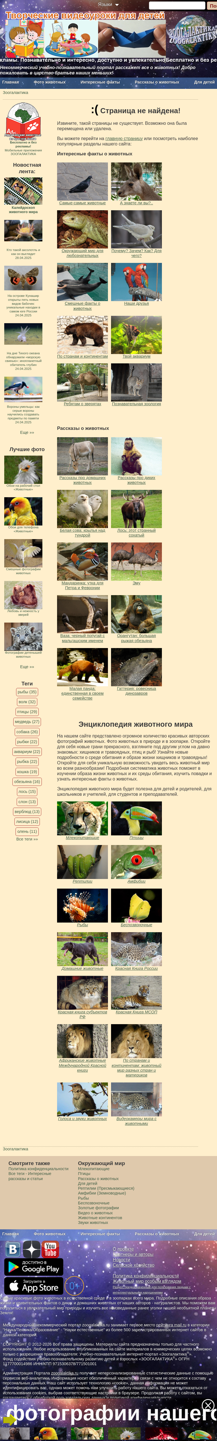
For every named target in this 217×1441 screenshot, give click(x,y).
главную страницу (124, 138)
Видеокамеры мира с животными (136, 1121)
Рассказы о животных (157, 82)
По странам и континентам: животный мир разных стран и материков (136, 1067)
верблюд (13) (27, 811)
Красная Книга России (136, 968)
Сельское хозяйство (133, 1265)
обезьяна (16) (27, 781)
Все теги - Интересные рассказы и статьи (29, 1176)
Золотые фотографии (98, 1208)
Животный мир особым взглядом (147, 1281)
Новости (121, 1259)
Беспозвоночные (136, 925)
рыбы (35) (27, 692)
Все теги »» (27, 839)
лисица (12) (27, 821)
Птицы (136, 837)
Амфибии (136, 881)
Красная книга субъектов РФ (82, 1014)
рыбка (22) (27, 761)
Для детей (204, 82)
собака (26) (27, 732)
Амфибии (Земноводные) (102, 1193)
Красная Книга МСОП (136, 1012)
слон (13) (27, 801)
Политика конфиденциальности (38, 1168)
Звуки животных (93, 1222)
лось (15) (27, 791)
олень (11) (27, 831)
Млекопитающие (82, 837)
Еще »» (27, 432)
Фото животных (50, 82)
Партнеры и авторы (133, 1254)
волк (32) (27, 702)
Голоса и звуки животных (82, 1118)
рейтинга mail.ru (171, 1325)
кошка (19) (27, 771)
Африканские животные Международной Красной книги (82, 1065)
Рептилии (82, 881)
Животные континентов (100, 1217)
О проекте (123, 1249)
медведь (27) (27, 721)
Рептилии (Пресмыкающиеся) (106, 1188)
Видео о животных (95, 1213)
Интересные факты (100, 82)
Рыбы (82, 925)
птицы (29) (27, 711)
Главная (10, 82)
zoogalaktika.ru (65, 1373)
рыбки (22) (27, 741)
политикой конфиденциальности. (141, 1397)
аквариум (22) (27, 751)
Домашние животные (82, 968)
